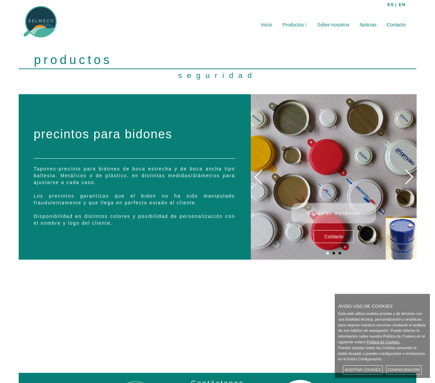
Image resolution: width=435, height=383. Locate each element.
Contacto (396, 24)
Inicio (266, 24)
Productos (294, 25)
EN (402, 4)
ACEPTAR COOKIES (363, 370)
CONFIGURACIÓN (404, 370)
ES (390, 4)
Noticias (368, 24)
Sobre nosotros (333, 24)
